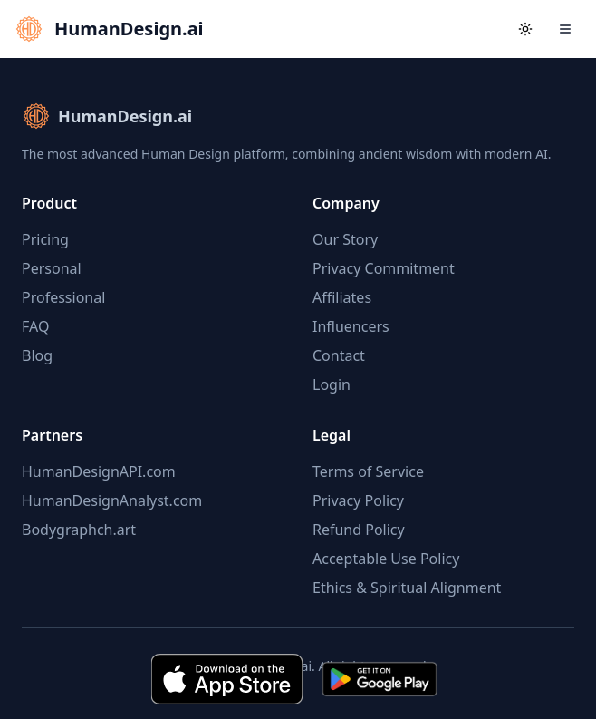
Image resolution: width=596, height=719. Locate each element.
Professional (63, 297)
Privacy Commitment (383, 268)
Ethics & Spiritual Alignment (406, 588)
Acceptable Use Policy (385, 558)
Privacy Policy (358, 500)
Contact (338, 355)
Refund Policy (358, 529)
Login (331, 384)
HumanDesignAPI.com (99, 471)
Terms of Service (368, 471)
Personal (52, 268)
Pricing (45, 239)
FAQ (35, 326)
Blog (37, 355)
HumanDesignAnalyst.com (112, 500)
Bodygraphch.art (79, 529)
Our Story (345, 239)
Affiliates (341, 297)
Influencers (350, 326)
